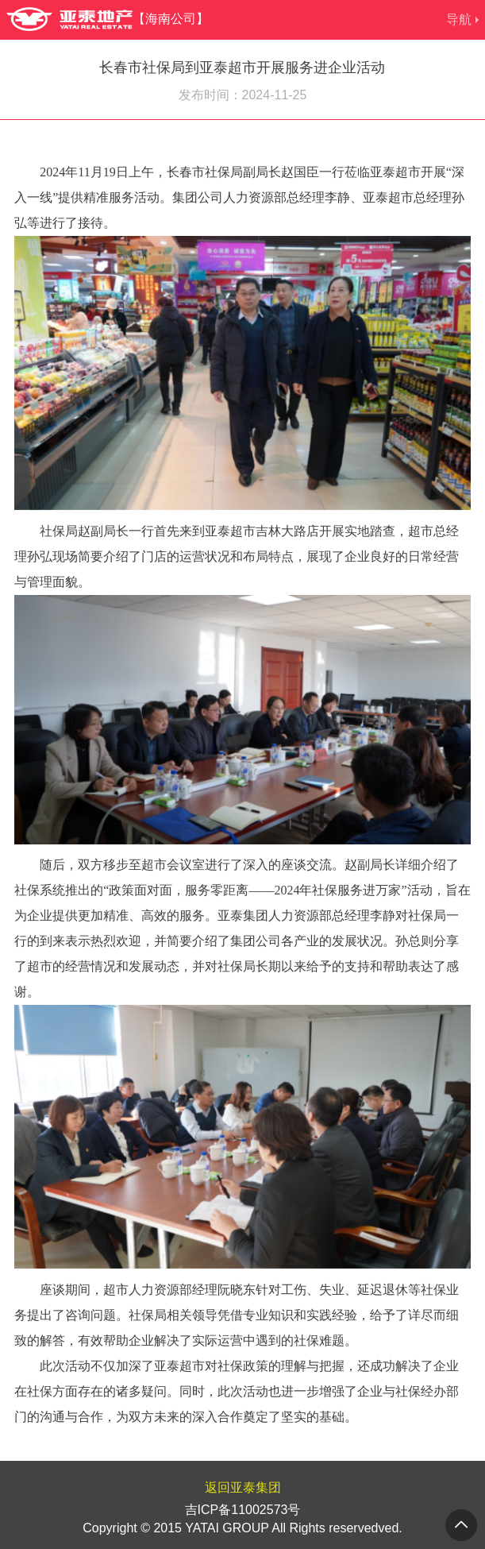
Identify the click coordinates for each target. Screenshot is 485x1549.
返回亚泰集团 (243, 1487)
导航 (459, 19)
